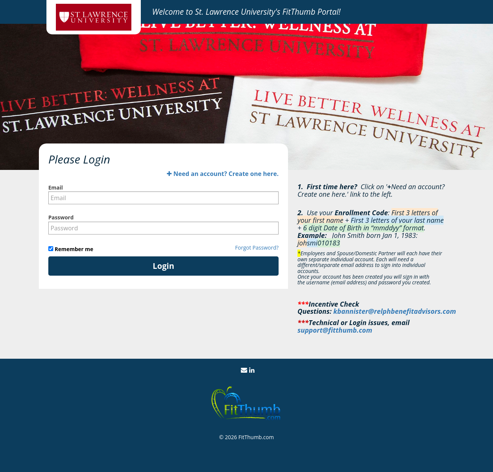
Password (61, 217)
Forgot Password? (257, 247)
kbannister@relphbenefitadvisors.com (394, 311)
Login (163, 266)
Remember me (73, 249)
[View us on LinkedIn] (251, 370)
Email (55, 187)
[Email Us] (244, 370)
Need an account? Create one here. (223, 174)
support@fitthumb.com (334, 330)
